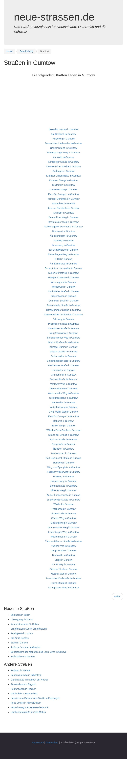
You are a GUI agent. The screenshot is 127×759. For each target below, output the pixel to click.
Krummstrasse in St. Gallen (25, 624)
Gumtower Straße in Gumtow (63, 300)
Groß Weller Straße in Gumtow (63, 291)
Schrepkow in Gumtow (63, 203)
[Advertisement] (63, 104)
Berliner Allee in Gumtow (63, 356)
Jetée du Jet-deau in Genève (25, 647)
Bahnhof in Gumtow (63, 421)
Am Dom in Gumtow (63, 212)
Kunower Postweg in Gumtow (63, 273)
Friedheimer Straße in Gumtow (63, 365)
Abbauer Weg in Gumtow (63, 490)
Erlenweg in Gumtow (63, 319)
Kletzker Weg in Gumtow (63, 573)
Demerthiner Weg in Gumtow (63, 217)
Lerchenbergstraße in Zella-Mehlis (28, 712)
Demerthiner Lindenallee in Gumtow (63, 143)
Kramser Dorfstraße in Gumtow (63, 208)
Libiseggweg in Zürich (22, 619)
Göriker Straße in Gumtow (63, 148)
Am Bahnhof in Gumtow (63, 374)
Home (9, 51)
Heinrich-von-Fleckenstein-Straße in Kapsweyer (35, 698)
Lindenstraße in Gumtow (63, 513)
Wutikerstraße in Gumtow (63, 536)
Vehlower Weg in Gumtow (63, 384)
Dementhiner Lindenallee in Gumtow (63, 268)
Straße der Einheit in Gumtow (63, 435)
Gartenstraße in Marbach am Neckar (29, 679)
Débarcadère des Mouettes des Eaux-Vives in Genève (38, 652)
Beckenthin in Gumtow (63, 402)
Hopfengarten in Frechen (23, 689)
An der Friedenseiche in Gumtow (63, 495)
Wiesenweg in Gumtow (63, 286)
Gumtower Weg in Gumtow (63, 189)
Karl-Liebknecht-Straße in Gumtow (63, 458)
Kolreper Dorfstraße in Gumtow (63, 199)
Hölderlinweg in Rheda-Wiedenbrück (29, 707)
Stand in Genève (19, 642)
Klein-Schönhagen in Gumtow (63, 194)
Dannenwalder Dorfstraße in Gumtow (63, 314)
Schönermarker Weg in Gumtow (63, 337)
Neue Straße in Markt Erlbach (26, 702)
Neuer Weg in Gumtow (63, 564)
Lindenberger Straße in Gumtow (63, 499)
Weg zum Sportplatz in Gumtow (63, 467)
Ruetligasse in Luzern (22, 633)
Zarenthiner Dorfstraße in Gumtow (63, 578)
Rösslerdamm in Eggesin (23, 684)
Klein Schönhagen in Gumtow (63, 416)
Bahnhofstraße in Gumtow (63, 485)
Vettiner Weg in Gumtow (63, 546)
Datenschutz (52, 742)
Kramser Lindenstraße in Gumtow (63, 175)
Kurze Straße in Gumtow (63, 583)
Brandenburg (26, 51)
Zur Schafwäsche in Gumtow (63, 249)
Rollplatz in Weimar (20, 670)
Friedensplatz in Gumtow (63, 453)
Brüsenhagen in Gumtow (63, 296)
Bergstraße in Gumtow (63, 444)
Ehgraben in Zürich (20, 615)
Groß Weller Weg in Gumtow (63, 411)
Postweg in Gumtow (63, 476)
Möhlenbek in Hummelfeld (24, 693)
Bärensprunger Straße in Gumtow (63, 310)
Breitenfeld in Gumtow (63, 185)
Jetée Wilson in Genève (23, 656)
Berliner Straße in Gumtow (63, 379)
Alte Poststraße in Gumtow (63, 388)
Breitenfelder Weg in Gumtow (63, 222)
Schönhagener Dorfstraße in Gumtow (63, 226)
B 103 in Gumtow (63, 259)
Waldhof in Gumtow (63, 504)
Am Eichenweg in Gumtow (63, 263)
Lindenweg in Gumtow (63, 245)
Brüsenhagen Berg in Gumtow (63, 254)
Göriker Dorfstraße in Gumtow (63, 342)
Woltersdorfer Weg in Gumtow (63, 393)
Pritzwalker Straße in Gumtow (63, 323)
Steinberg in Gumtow (63, 462)
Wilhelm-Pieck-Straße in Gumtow (63, 430)
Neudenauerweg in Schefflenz (26, 675)
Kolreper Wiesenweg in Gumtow (63, 472)
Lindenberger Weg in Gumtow (63, 532)
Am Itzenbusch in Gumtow (63, 236)
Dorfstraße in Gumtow (63, 555)
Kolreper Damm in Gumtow (64, 347)
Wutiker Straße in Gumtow (63, 351)
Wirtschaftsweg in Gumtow (63, 407)
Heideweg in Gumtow (63, 138)
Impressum (38, 742)
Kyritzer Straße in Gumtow (63, 439)
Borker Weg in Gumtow (63, 425)
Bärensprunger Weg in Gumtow (63, 152)
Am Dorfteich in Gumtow (63, 134)
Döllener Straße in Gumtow (64, 569)
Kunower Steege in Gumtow (63, 180)
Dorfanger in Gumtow (63, 171)
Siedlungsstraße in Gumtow (63, 398)
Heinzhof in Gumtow (63, 448)
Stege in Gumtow (63, 560)
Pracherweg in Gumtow (63, 509)
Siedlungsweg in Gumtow (63, 522)
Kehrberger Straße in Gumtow (63, 161)
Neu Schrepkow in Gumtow (63, 333)
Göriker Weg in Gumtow (63, 518)
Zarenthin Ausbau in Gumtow (64, 129)
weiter (117, 596)
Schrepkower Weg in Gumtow (63, 587)
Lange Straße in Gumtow (63, 550)
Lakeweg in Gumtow (63, 240)
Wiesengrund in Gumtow (63, 282)
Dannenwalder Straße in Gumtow (63, 166)
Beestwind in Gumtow (63, 231)
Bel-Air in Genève (20, 638)
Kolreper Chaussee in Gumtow (63, 277)
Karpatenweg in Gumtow (63, 481)
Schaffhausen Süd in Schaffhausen (29, 628)
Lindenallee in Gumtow (63, 370)
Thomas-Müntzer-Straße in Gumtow (63, 541)
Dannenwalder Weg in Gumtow (63, 527)
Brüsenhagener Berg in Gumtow (63, 361)
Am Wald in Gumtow (63, 157)
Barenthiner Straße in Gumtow (63, 328)
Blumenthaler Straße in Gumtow (63, 305)
